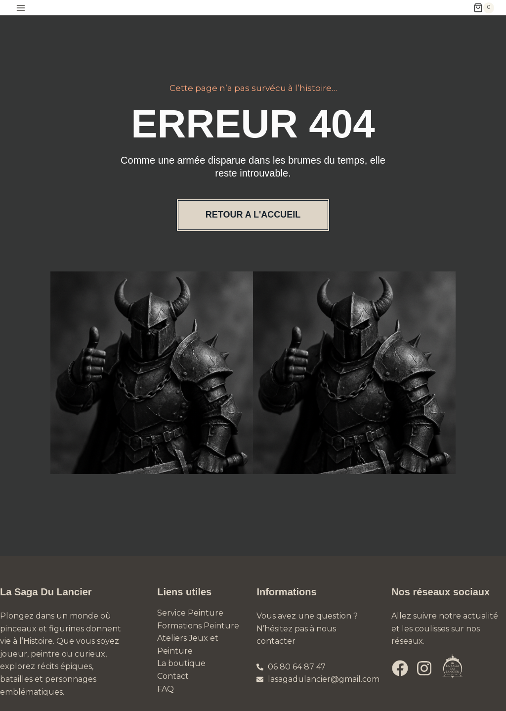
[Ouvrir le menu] (21, 7)
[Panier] (483, 7)
